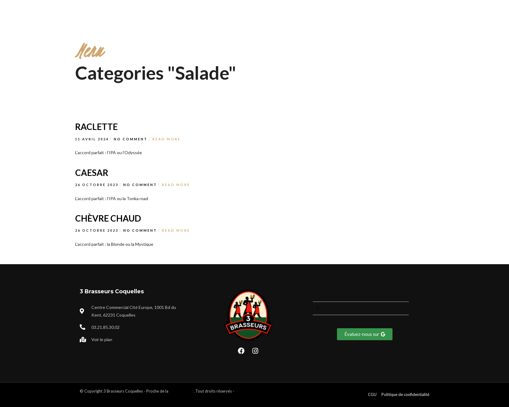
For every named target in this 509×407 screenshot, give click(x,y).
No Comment (130, 139)
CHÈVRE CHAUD (108, 218)
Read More (166, 139)
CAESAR (91, 172)
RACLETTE (96, 126)
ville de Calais (181, 391)
